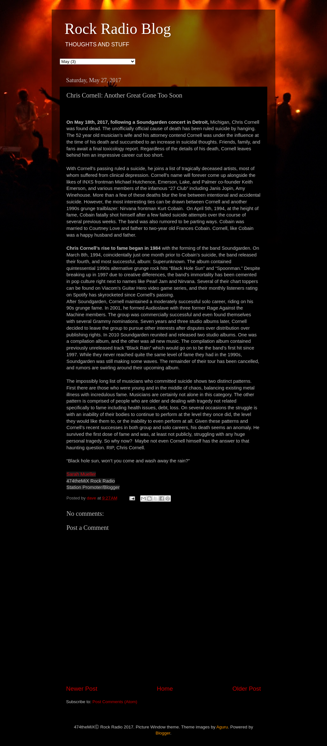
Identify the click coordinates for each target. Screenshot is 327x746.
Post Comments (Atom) (115, 701)
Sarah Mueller (81, 474)
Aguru (222, 727)
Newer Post (81, 688)
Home (165, 688)
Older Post (246, 688)
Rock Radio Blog (118, 28)
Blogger (163, 733)
